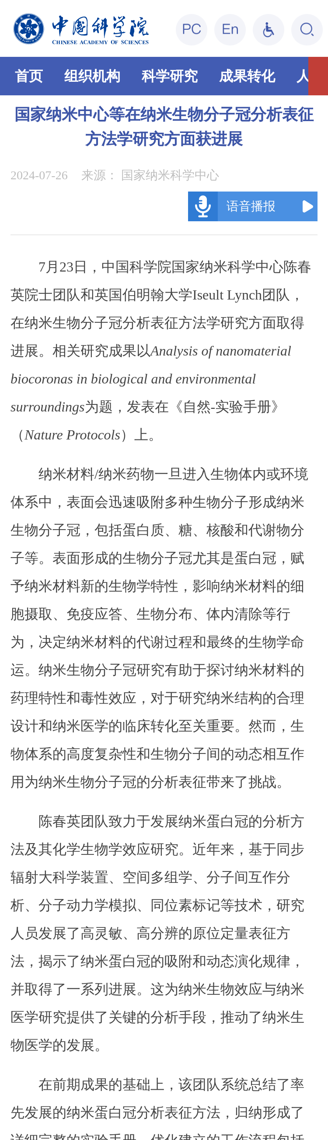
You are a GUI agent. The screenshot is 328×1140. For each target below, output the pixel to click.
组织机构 (92, 76)
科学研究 (170, 76)
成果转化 (247, 76)
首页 (29, 76)
